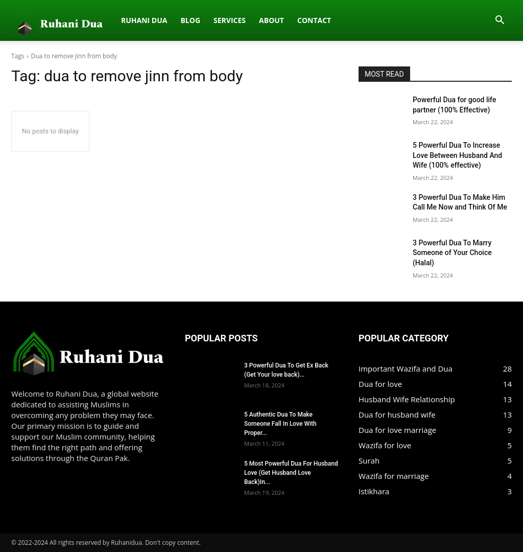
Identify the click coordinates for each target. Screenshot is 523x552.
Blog (98, 20)
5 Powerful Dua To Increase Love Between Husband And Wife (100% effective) (457, 155)
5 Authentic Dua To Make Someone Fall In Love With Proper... (280, 423)
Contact (222, 20)
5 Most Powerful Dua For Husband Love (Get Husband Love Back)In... (291, 473)
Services (138, 20)
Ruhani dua (52, 20)
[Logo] (16, 20)
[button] (499, 21)
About (179, 20)
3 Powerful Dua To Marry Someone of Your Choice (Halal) (452, 253)
